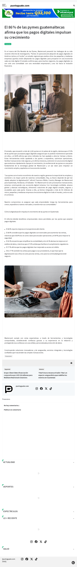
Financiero (8, 44)
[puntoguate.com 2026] (8, 560)
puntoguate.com (22, 386)
